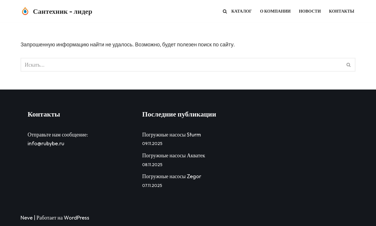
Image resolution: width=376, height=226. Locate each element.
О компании (275, 11)
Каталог (241, 11)
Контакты (341, 11)
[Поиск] (225, 11)
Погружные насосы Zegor (172, 176)
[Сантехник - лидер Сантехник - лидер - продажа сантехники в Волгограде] (56, 11)
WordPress (76, 217)
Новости (310, 11)
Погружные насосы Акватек (174, 155)
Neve (27, 217)
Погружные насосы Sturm (172, 134)
